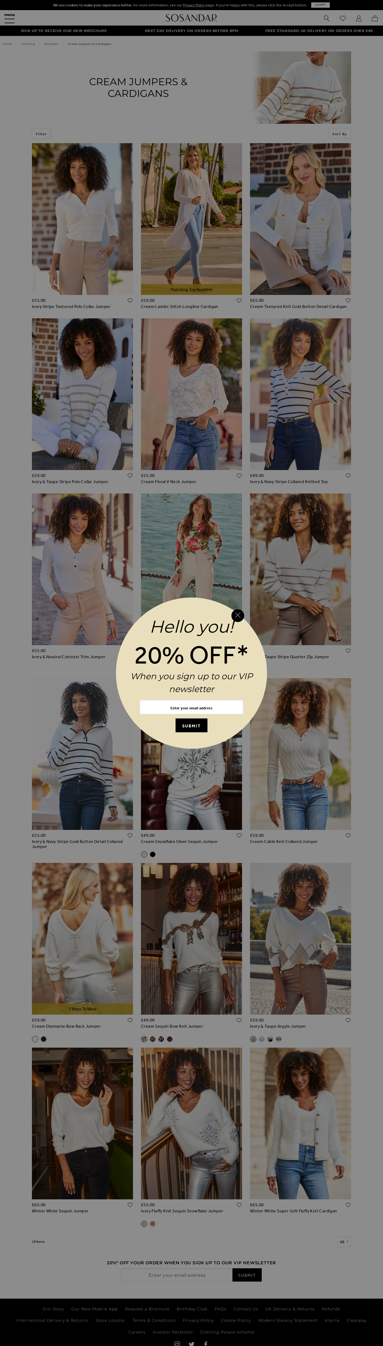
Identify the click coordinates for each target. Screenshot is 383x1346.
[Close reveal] (237, 615)
